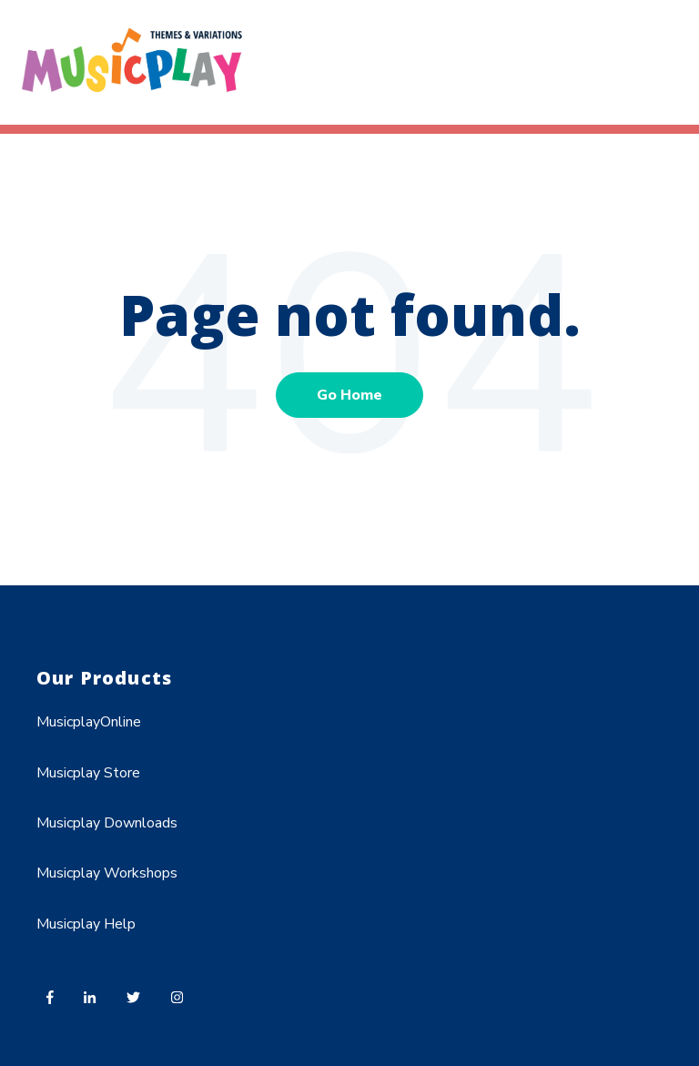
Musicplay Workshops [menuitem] (106, 873)
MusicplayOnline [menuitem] (88, 722)
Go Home (349, 395)
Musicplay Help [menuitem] (86, 924)
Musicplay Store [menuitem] (88, 773)
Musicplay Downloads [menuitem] (106, 823)
